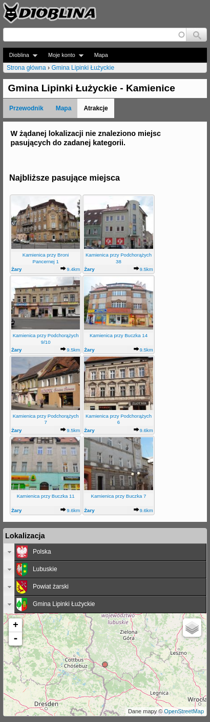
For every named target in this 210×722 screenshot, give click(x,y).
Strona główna (26, 67)
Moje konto (62, 55)
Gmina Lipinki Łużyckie (82, 67)
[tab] (105, 552)
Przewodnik (26, 108)
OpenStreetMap (184, 711)
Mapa (101, 55)
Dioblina (20, 55)
